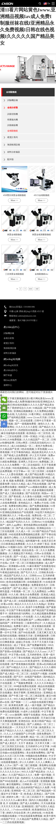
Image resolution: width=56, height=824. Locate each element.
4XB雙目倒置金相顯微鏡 (14, 195)
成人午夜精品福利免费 (38, 708)
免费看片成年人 (22, 626)
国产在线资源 (33, 493)
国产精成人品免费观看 (16, 455)
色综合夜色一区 (30, 550)
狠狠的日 (35, 556)
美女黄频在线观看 (42, 626)
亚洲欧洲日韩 (33, 480)
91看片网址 (35, 414)
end (37, 289)
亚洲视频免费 (41, 635)
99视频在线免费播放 (37, 756)
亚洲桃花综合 (34, 692)
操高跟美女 (45, 727)
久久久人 (41, 680)
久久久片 (31, 544)
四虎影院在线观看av (29, 430)
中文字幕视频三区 (43, 569)
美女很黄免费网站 (36, 752)
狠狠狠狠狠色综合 (11, 670)
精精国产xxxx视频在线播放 (33, 487)
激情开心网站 (11, 537)
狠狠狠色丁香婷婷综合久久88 (16, 408)
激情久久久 (44, 423)
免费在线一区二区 (21, 490)
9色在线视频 (27, 449)
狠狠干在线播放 (32, 714)
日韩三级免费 (21, 737)
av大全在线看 (25, 569)
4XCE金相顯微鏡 (41, 195)
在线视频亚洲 (34, 582)
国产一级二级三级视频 (25, 765)
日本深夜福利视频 (14, 578)
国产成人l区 (10, 601)
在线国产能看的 (33, 676)
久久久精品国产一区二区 (36, 439)
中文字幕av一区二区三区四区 (29, 471)
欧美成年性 (34, 661)
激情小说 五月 (32, 578)
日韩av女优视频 (43, 553)
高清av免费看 (38, 468)
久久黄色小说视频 (32, 496)
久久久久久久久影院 (27, 427)
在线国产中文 (8, 819)
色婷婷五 (25, 778)
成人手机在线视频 (37, 484)
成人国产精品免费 (35, 474)
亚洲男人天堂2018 (28, 461)
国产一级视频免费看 (26, 423)
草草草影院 (17, 623)
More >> (14, 200)
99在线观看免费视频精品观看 (24, 534)
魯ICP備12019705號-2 (27, 320)
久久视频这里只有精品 (21, 553)
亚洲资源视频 (46, 639)
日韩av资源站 (28, 680)
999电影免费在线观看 (25, 686)
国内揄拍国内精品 (41, 477)
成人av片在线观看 (29, 781)
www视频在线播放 (11, 616)
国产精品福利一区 (46, 790)
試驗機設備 (12, 100)
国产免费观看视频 (39, 506)
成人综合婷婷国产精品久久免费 (33, 787)
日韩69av (36, 522)
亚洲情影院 (28, 806)
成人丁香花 (20, 645)
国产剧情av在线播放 (11, 651)
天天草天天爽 (42, 743)
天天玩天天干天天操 (27, 727)
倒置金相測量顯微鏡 (41, 234)
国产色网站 (44, 458)
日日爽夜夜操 (7, 642)
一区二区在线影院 (30, 465)
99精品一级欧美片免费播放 (15, 585)
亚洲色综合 (24, 721)
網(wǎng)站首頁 (11, 365)
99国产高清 (49, 496)
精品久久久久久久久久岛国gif (31, 604)
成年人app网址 (14, 525)
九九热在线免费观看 (42, 778)
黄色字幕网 (20, 692)
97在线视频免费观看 (42, 648)
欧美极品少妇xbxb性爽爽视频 (37, 670)
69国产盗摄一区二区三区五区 (27, 629)
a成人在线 (9, 740)
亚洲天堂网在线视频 (15, 768)
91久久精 (14, 594)
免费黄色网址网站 (18, 506)
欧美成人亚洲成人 (34, 794)
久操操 (26, 749)
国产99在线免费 (27, 632)
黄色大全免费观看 (30, 594)
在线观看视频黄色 (28, 601)
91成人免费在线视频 (20, 518)
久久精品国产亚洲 (10, 449)
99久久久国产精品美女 (34, 771)
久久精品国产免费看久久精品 (33, 819)
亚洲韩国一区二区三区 (23, 790)
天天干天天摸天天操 (43, 642)
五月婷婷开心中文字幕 (38, 746)
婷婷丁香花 (43, 544)
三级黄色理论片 (33, 623)
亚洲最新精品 (18, 724)
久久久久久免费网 (10, 465)
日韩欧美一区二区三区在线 (37, 784)
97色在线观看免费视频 (30, 816)
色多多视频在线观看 (43, 490)
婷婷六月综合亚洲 (16, 812)
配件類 (10, 159)
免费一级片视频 (43, 775)
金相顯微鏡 (11, 92)
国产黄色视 (15, 496)
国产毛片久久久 (29, 572)
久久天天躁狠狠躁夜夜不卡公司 (37, 537)
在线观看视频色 (9, 762)
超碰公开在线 (23, 642)
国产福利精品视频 (16, 417)
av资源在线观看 (31, 718)
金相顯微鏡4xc (41, 274)
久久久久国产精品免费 (30, 759)
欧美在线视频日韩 (16, 582)
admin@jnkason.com (27, 316)
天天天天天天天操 (11, 806)
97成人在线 (45, 436)
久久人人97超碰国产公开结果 (20, 733)
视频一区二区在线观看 (21, 420)
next (30, 289)
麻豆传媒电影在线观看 (13, 433)
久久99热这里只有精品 (12, 540)
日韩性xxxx (36, 575)
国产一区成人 (21, 556)
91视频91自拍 (15, 547)
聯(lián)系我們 (10, 380)
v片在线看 (28, 616)
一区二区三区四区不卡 (32, 797)
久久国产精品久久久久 (21, 775)
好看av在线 (7, 604)
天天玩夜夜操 (48, 803)
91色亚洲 (48, 812)
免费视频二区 (46, 461)
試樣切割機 (12, 114)
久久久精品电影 (43, 616)
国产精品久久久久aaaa (35, 651)
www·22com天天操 (37, 417)
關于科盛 (8, 375)
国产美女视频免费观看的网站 (39, 547)
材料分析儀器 (13, 152)
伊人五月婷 (50, 759)
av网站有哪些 (42, 620)
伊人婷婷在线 (34, 812)
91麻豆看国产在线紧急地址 (41, 566)
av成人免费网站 (47, 601)
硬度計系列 (12, 137)
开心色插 (6, 468)
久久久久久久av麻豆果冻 (14, 800)
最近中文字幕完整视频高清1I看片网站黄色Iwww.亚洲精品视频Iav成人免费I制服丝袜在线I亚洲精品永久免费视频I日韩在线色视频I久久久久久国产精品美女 (28, 23)
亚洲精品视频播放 (23, 411)
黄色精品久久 (25, 503)
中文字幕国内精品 (21, 452)
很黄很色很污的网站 (20, 613)
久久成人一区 (23, 531)
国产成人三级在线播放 (12, 493)
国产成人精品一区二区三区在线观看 (32, 588)
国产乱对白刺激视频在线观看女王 (34, 740)
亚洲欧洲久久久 (8, 515)
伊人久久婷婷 (26, 762)
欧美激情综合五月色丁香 (28, 689)
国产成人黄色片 (8, 743)
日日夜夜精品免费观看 (13, 544)
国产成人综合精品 (26, 528)
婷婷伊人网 (12, 797)
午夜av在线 (24, 515)
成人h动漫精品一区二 (22, 446)
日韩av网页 (22, 442)
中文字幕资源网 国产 (22, 620)
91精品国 (38, 408)
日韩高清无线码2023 (40, 442)
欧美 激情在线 (9, 569)
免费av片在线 (41, 503)
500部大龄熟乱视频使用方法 (21, 458)
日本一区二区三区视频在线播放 (27, 563)
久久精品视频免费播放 (44, 613)
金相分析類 (12, 107)
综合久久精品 (18, 484)
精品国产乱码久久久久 (18, 522)
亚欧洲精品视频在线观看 (14, 597)
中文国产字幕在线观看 (18, 610)
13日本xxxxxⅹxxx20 (16, 661)
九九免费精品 (39, 591)
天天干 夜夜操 (26, 743)
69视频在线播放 (8, 816)
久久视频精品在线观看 (25, 639)
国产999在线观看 (9, 781)
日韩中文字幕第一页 (45, 420)
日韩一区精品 (30, 436)
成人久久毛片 (16, 509)
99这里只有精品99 (45, 512)
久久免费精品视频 (44, 411)
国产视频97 (12, 559)
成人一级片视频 (33, 705)
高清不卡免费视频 (35, 607)
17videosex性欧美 (21, 809)
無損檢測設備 (13, 145)
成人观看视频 (32, 509)
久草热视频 (41, 449)
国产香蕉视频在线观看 (23, 664)
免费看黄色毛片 (40, 585)
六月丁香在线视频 (21, 658)
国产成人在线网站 (30, 803)
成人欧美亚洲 (49, 430)
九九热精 (9, 689)
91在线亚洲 (49, 582)
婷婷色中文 (47, 509)
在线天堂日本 (49, 540)
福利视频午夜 (33, 540)
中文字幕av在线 (17, 654)
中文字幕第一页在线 (11, 499)
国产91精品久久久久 (17, 667)
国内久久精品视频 (39, 800)
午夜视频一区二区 (21, 591)
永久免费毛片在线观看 (35, 499)
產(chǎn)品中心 (11, 370)
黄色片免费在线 (44, 446)
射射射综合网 (13, 718)
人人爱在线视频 (15, 474)
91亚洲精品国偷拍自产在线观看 (17, 512)
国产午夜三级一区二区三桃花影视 (27, 695)
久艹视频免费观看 (23, 683)
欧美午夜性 (50, 816)
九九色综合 (21, 414)
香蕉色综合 (6, 645)
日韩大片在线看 (40, 749)
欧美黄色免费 (16, 705)
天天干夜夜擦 (49, 465)
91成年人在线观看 (30, 711)
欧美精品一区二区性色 (39, 433)
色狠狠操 (50, 797)
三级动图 (25, 477)
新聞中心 (8, 385)
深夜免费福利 (44, 733)
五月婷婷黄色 (34, 654)
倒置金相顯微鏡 (14, 234)
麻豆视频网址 (13, 784)
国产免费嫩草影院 (37, 645)
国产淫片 (19, 676)
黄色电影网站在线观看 (36, 525)
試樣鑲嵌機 (12, 125)
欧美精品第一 (7, 727)
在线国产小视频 (39, 673)
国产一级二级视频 (11, 550)
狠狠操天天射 (25, 635)
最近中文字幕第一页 (12, 794)
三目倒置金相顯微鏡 (14, 274)
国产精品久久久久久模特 (43, 667)
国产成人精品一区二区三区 (14, 673)
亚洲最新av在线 (17, 566)
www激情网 (15, 714)
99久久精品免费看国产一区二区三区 (33, 699)
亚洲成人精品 (48, 594)
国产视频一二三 (19, 702)
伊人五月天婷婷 (38, 455)
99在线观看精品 (21, 468)
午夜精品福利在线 (10, 572)
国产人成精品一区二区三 (40, 724)
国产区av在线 (34, 768)
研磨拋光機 (12, 120)
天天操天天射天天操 (30, 559)
